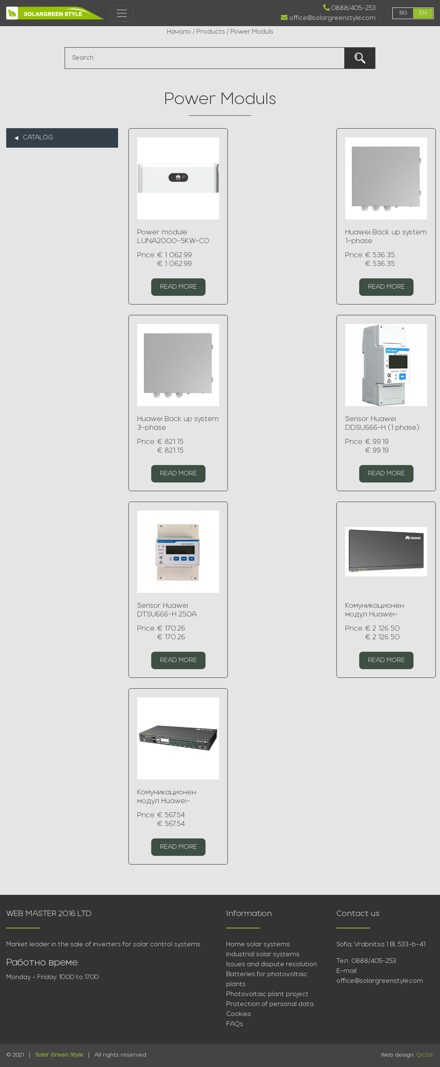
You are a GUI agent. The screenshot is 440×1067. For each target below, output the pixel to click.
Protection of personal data (270, 1004)
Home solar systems (258, 944)
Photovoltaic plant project (267, 994)
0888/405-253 (349, 8)
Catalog (38, 137)
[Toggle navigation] (121, 13)
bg (403, 13)
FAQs (234, 1024)
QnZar (425, 1055)
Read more (178, 287)
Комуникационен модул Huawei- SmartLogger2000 (378, 614)
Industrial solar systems (263, 954)
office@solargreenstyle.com (328, 18)
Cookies (238, 1014)
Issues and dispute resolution (271, 964)
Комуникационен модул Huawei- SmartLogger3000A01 (177, 801)
